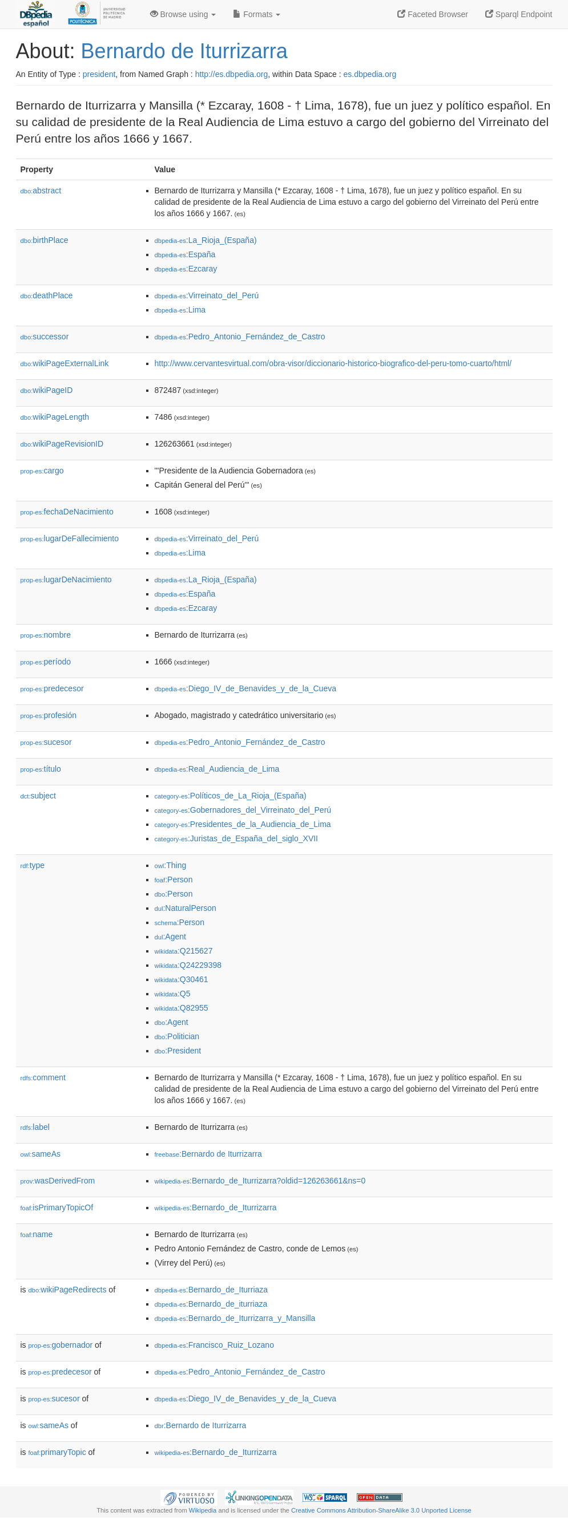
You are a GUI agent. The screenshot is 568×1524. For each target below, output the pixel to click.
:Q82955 (181, 1007)
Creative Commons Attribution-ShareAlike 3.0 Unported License (381, 1510)
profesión (49, 715)
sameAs (41, 1153)
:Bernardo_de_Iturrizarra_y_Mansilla (235, 1318)
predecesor (52, 688)
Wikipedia (203, 1510)
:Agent (170, 936)
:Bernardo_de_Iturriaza (211, 1289)
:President (178, 1050)
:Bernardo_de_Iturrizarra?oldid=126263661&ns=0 (260, 1180)
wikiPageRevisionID (62, 443)
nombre (46, 634)
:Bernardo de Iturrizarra (208, 1153)
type (33, 865)
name (37, 1234)
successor (45, 336)
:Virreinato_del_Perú (207, 295)
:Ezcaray (186, 268)
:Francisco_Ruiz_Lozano (214, 1344)
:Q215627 (184, 950)
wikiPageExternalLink (65, 363)
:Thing (171, 865)
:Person (174, 879)
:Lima (180, 309)
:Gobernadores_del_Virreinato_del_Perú (243, 809)
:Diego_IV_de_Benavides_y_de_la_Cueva (245, 688)
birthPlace (45, 240)
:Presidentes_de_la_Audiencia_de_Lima (243, 824)
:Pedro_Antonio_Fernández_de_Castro (240, 336)
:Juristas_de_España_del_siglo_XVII (237, 838)
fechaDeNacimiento (67, 511)
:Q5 (173, 993)
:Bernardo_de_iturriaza (211, 1303)
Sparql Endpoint (519, 14)
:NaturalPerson (185, 908)
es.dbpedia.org (370, 74)
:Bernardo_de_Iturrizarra (216, 1207)
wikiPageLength (55, 416)
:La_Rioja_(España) (206, 240)
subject (38, 795)
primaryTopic (57, 1452)
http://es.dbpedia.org (231, 74)
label (35, 1127)
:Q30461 (181, 979)
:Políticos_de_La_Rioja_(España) (231, 795)
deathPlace (47, 295)
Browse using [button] (183, 14)
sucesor (46, 742)
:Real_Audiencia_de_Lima (217, 768)
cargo (42, 470)
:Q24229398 (188, 965)
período (46, 661)
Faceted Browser (432, 14)
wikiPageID (47, 390)
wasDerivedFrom (58, 1180)
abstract (41, 190)
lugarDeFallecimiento (70, 538)
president (99, 74)
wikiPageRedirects (68, 1289)
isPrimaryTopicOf (57, 1207)
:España (185, 254)
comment (43, 1077)
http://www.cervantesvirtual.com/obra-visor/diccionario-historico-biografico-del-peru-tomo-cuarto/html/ (333, 363)
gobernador (61, 1344)
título (41, 768)
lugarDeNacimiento (66, 579)
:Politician (177, 1036)
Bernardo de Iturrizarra (184, 51)
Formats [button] (256, 14)
